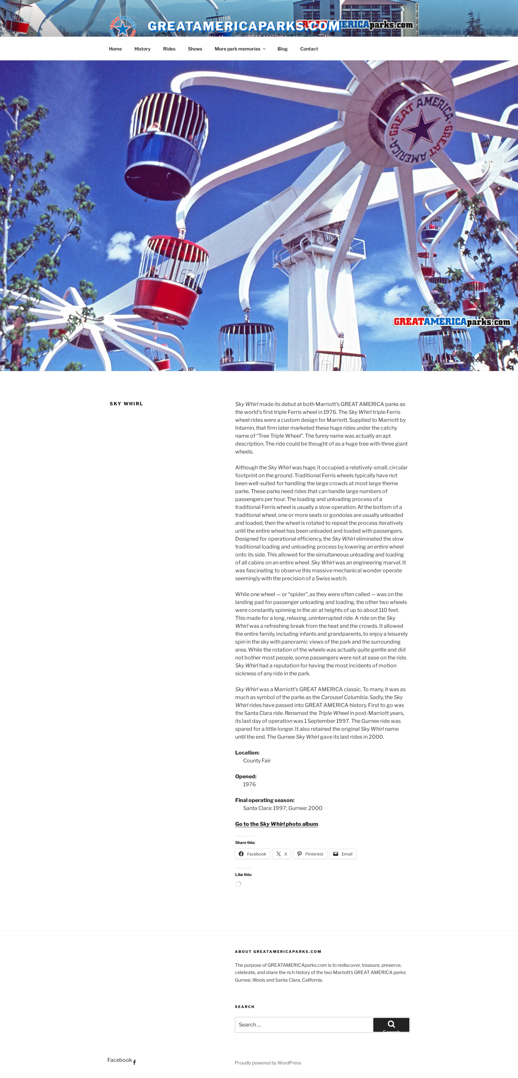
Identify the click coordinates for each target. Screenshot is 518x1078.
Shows (195, 48)
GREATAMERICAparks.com (244, 26)
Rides (169, 48)
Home (115, 48)
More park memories (241, 48)
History (142, 48)
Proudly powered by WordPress (268, 1062)
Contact (309, 48)
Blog (283, 48)
